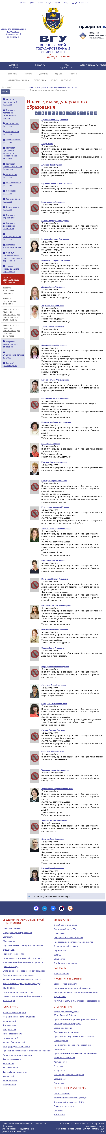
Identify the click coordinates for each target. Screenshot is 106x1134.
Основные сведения (12, 928)
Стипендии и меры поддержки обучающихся (24, 970)
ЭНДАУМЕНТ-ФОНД (66, 67)
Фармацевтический (12, 1059)
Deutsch (40, 2)
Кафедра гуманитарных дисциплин (9, 301)
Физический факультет (10, 176)
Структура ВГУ (60, 933)
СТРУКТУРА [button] (29, 73)
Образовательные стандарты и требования (23, 945)
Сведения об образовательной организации (13, 34)
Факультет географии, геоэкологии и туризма (9, 114)
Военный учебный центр (10, 364)
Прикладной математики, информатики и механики (27, 1050)
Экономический (10, 1080)
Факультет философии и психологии (9, 226)
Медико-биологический (14, 1042)
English (31, 2)
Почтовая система (62, 1093)
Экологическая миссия (64, 1057)
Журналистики (9, 1025)
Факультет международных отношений (10, 344)
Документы (8, 936)
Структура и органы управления (17, 932)
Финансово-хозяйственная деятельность (21, 979)
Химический (8, 1076)
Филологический (10, 1067)
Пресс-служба (74, 1128)
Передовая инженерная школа (68, 937)
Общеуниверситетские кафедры (13, 355)
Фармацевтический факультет (12, 236)
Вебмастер (61, 1128)
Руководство (8, 949)
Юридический (9, 1084)
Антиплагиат (59, 1114)
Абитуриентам (60, 1061)
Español (57, 2)
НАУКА (66, 64)
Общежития (59, 958)
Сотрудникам (60, 1078)
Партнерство (60, 950)
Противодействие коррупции (67, 1023)
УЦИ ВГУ (102, 1130)
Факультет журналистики (9, 216)
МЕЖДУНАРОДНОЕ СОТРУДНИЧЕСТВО (93, 64)
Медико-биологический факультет (10, 102)
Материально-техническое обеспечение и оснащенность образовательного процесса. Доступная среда (23, 962)
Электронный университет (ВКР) (69, 1102)
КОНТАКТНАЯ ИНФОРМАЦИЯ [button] (62, 80)
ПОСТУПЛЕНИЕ (13, 64)
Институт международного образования (11, 269)
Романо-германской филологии (17, 1055)
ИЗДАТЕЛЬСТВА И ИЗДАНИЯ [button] (18, 80)
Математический (10, 1038)
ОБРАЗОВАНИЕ (40, 64)
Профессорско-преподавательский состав (57, 87)
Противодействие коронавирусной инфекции (75, 1019)
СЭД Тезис (58, 1110)
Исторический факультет (11, 133)
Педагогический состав (13, 953)
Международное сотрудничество (18, 992)
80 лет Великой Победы (65, 1015)
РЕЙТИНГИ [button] (74, 73)
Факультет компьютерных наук (12, 246)
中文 (66, 2)
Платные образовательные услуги (18, 975)
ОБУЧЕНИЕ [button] (59, 73)
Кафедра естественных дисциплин (9, 290)
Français (49, 2)
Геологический (9, 1021)
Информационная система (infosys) (70, 1097)
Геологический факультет (11, 124)
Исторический (9, 1029)
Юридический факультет (11, 208)
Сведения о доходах (63, 1027)
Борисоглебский (61, 973)
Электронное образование (66, 946)
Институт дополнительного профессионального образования (12, 256)
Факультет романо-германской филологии (12, 166)
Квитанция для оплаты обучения (69, 1074)
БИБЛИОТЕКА (13, 67)
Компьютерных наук (12, 1033)
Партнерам (59, 1083)
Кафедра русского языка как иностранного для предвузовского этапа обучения (11, 314)
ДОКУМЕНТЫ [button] (44, 73)
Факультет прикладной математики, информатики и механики (10, 153)
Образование (9, 941)
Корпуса (57, 954)
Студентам (58, 1066)
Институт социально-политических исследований (77, 1000)
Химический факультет (10, 192)
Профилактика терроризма (66, 1032)
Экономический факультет (11, 200)
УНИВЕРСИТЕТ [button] (13, 73)
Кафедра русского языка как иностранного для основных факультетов (11, 330)
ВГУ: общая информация (65, 924)
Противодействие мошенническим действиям (75, 1053)
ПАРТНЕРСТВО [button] (40, 80)
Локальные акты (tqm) (64, 1106)
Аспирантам (59, 1070)
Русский (22, 2)
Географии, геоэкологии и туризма (19, 1016)
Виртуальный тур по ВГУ (65, 929)
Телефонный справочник (65, 963)
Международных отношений (16, 1046)
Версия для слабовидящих (13, 28)
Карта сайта (83, 2)
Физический (8, 1063)
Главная (30, 87)
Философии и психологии (15, 1072)
